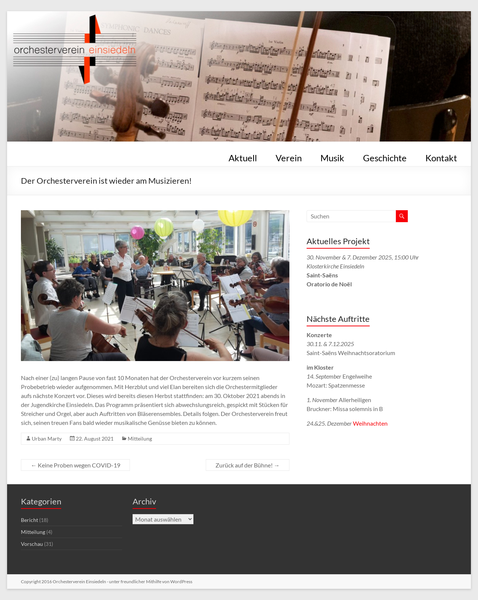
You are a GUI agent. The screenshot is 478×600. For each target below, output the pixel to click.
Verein (289, 156)
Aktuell (243, 156)
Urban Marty (47, 438)
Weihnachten (370, 423)
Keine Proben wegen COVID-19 (75, 465)
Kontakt (441, 156)
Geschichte (385, 156)
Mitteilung (140, 438)
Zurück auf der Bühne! (247, 465)
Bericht (29, 520)
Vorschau (32, 544)
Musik (332, 156)
